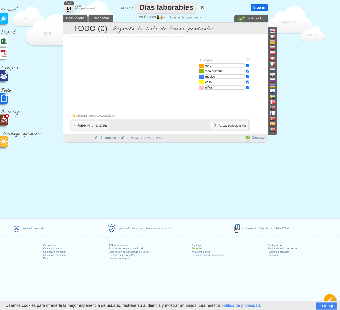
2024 (134, 138)
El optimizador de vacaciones (208, 255)
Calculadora (50, 245)
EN (129, 7)
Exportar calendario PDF (122, 255)
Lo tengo (326, 306)
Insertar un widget (118, 258)
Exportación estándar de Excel (126, 248)
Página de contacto (278, 251)
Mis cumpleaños (201, 251)
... (69, 10)
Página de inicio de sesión (282, 248)
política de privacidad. (241, 305)
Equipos (196, 245)
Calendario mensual (54, 251)
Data (45, 258)
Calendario (101, 18)
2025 (147, 138)
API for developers (119, 245)
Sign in (259, 7)
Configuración (275, 245)
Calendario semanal (54, 255)
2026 (159, 138)
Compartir (273, 255)
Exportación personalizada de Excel (129, 251)
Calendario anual (52, 248)
